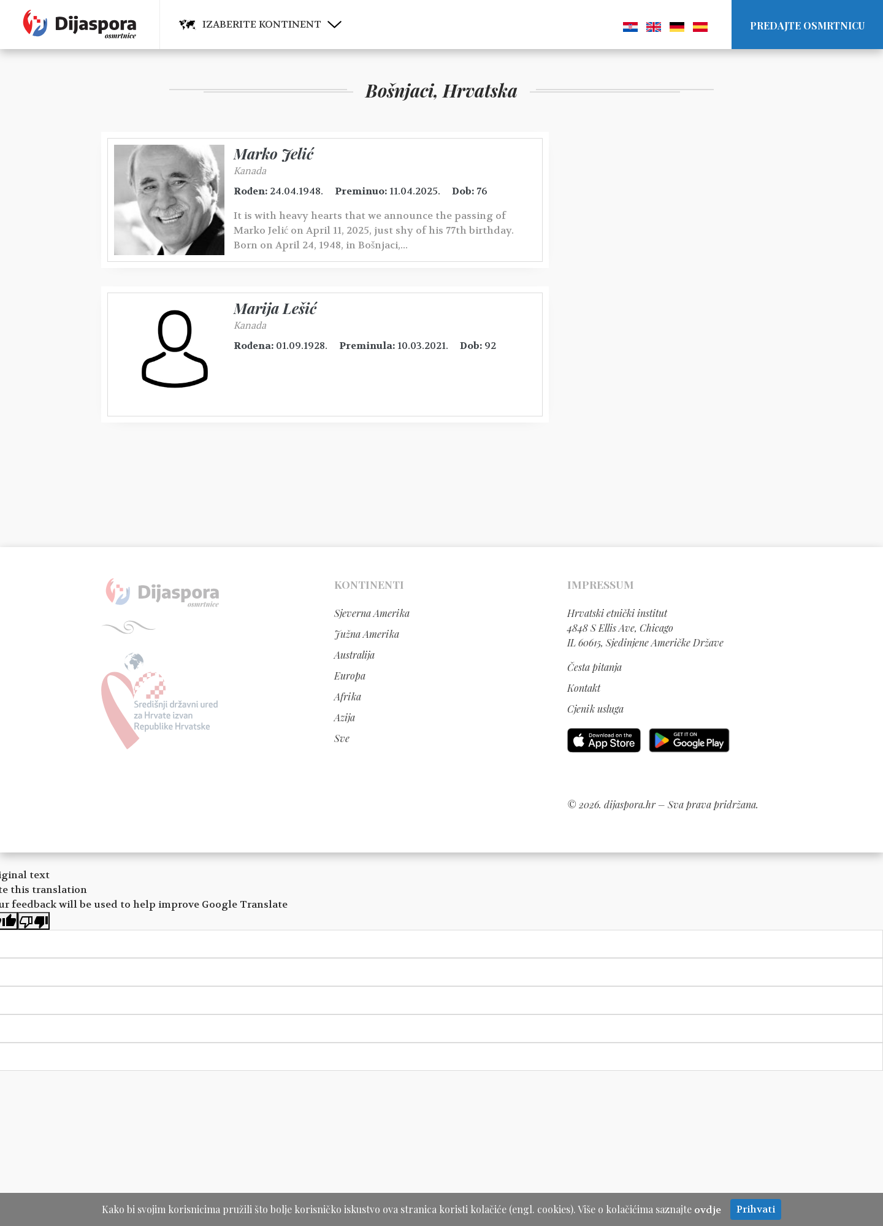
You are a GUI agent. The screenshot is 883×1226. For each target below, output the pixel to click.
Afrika (347, 696)
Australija (354, 654)
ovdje (707, 1209)
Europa (349, 675)
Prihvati (755, 1209)
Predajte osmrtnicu (807, 25)
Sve (342, 738)
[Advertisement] (659, 316)
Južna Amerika (366, 633)
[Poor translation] (34, 921)
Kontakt (583, 687)
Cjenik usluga (595, 708)
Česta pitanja (594, 667)
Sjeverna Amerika (372, 613)
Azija (344, 717)
